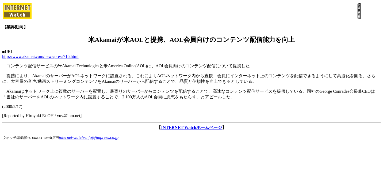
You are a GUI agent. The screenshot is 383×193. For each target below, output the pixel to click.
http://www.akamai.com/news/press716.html (40, 56)
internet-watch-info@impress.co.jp (88, 137)
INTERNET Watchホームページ (191, 127)
